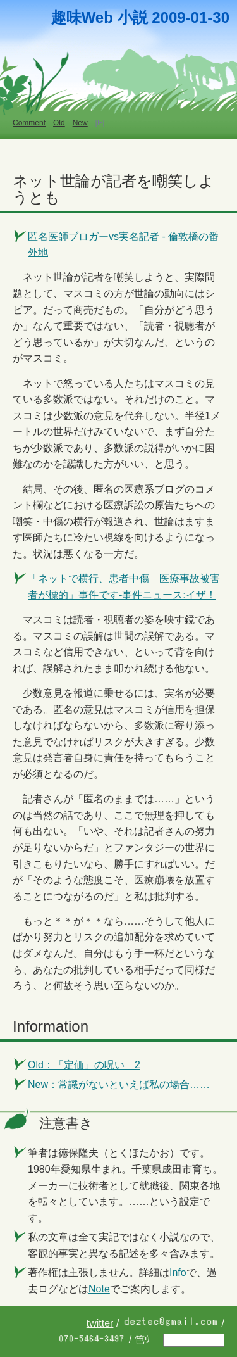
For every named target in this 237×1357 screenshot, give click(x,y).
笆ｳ (142, 1339)
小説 (133, 17)
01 (199, 17)
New (80, 122)
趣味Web (82, 17)
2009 (168, 17)
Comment (29, 122)
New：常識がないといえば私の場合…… (119, 1084)
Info (177, 1272)
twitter (100, 1323)
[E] (100, 122)
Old (59, 122)
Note (99, 1289)
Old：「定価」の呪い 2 (84, 1064)
